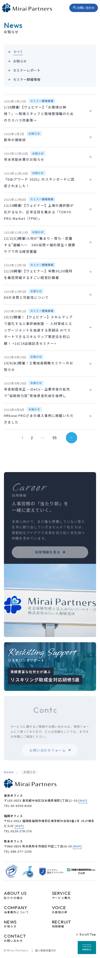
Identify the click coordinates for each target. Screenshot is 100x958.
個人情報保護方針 (45, 950)
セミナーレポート (26, 70)
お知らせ (20, 61)
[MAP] (82, 800)
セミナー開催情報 (26, 79)
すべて (18, 51)
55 (54, 437)
